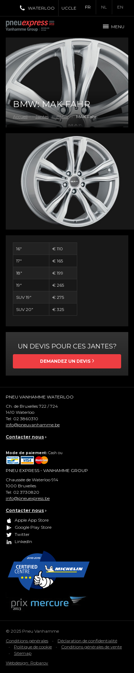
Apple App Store (32, 520)
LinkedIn (23, 541)
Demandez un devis (65, 361)
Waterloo (41, 8)
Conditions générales (27, 640)
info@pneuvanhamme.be (33, 424)
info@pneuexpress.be (28, 498)
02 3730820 (26, 492)
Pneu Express (38, 26)
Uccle (68, 8)
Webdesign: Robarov (27, 663)
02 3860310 (25, 418)
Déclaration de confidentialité (87, 640)
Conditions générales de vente (91, 646)
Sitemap (22, 653)
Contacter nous (25, 437)
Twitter (22, 534)
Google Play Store (33, 527)
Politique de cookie (33, 646)
